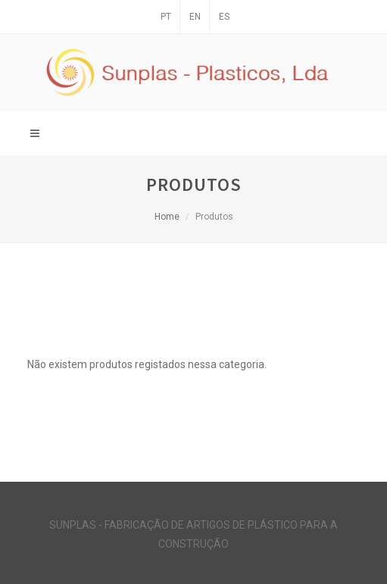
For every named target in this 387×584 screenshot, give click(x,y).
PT (166, 16)
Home (166, 216)
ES (224, 16)
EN (195, 16)
